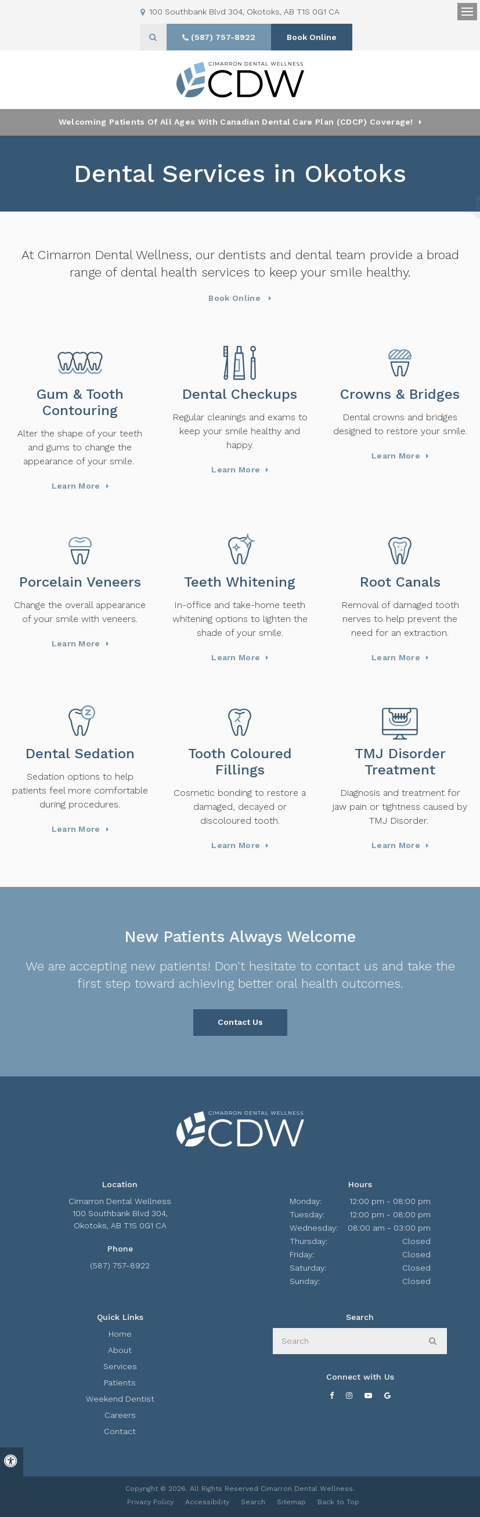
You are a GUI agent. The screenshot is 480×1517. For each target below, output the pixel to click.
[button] (437, 201)
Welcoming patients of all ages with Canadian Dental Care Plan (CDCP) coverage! (236, 121)
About (120, 1350)
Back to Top (338, 1502)
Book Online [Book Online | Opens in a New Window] (312, 37)
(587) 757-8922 (120, 1265)
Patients (120, 1382)
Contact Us (240, 1022)
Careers (120, 1415)
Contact (120, 1431)
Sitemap (291, 1502)
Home (120, 1333)
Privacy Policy (150, 1502)
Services (120, 1366)
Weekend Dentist (120, 1398)
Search (253, 1502)
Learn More (76, 485)
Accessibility (207, 1502)
